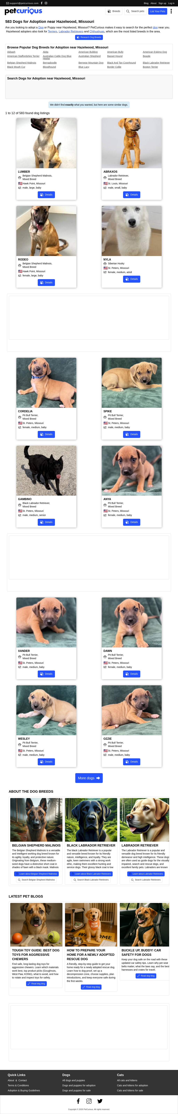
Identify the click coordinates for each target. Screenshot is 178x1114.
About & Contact (17, 1080)
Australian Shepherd (90, 56)
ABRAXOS (110, 171)
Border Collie (114, 67)
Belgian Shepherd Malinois (21, 62)
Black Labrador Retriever (156, 62)
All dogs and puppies (73, 1080)
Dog (40, 27)
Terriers (52, 31)
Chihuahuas (97, 31)
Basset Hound (115, 56)
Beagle (147, 56)
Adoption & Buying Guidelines (24, 1090)
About (153, 3)
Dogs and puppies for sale (76, 1090)
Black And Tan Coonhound (121, 62)
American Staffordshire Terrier (23, 56)
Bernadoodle (50, 62)
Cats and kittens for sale (130, 1090)
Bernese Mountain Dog (91, 62)
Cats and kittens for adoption (132, 1085)
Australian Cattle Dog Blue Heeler (57, 57)
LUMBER (24, 171)
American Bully (115, 52)
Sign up (162, 3)
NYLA (107, 259)
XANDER (24, 650)
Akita (45, 52)
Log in (171, 3)
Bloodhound (49, 67)
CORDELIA (25, 411)
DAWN (107, 650)
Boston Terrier (150, 67)
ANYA (107, 499)
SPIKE (107, 411)
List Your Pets (157, 11)
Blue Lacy (84, 67)
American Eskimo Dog (155, 52)
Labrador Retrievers (71, 31)
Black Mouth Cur (16, 67)
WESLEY (24, 738)
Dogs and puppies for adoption (79, 1085)
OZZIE (107, 738)
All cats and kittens (127, 1080)
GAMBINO (24, 499)
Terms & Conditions (18, 1085)
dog (155, 27)
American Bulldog (88, 52)
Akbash (11, 52)
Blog (146, 3)
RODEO (23, 259)
